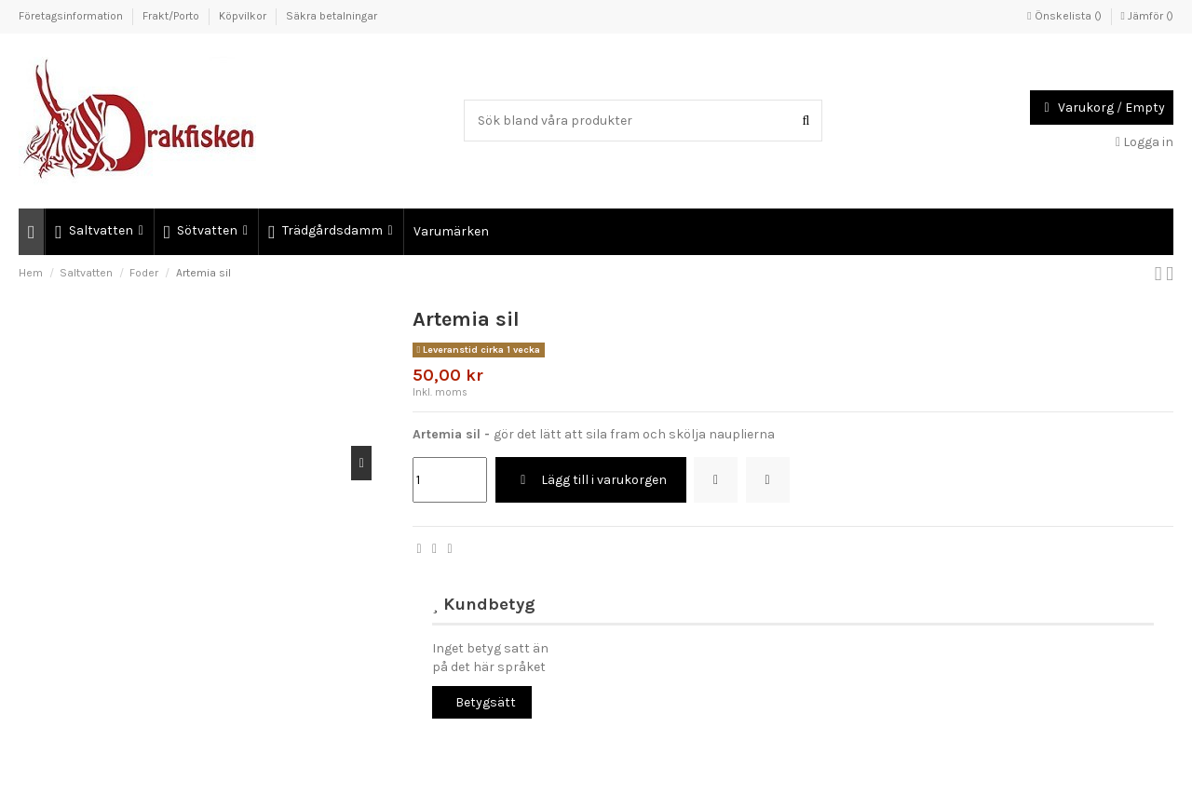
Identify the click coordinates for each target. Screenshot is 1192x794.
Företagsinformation (72, 15)
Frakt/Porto (172, 15)
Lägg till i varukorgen (591, 480)
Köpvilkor (244, 15)
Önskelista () (1065, 15)
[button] (98, 232)
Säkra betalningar (331, 15)
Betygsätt (485, 702)
